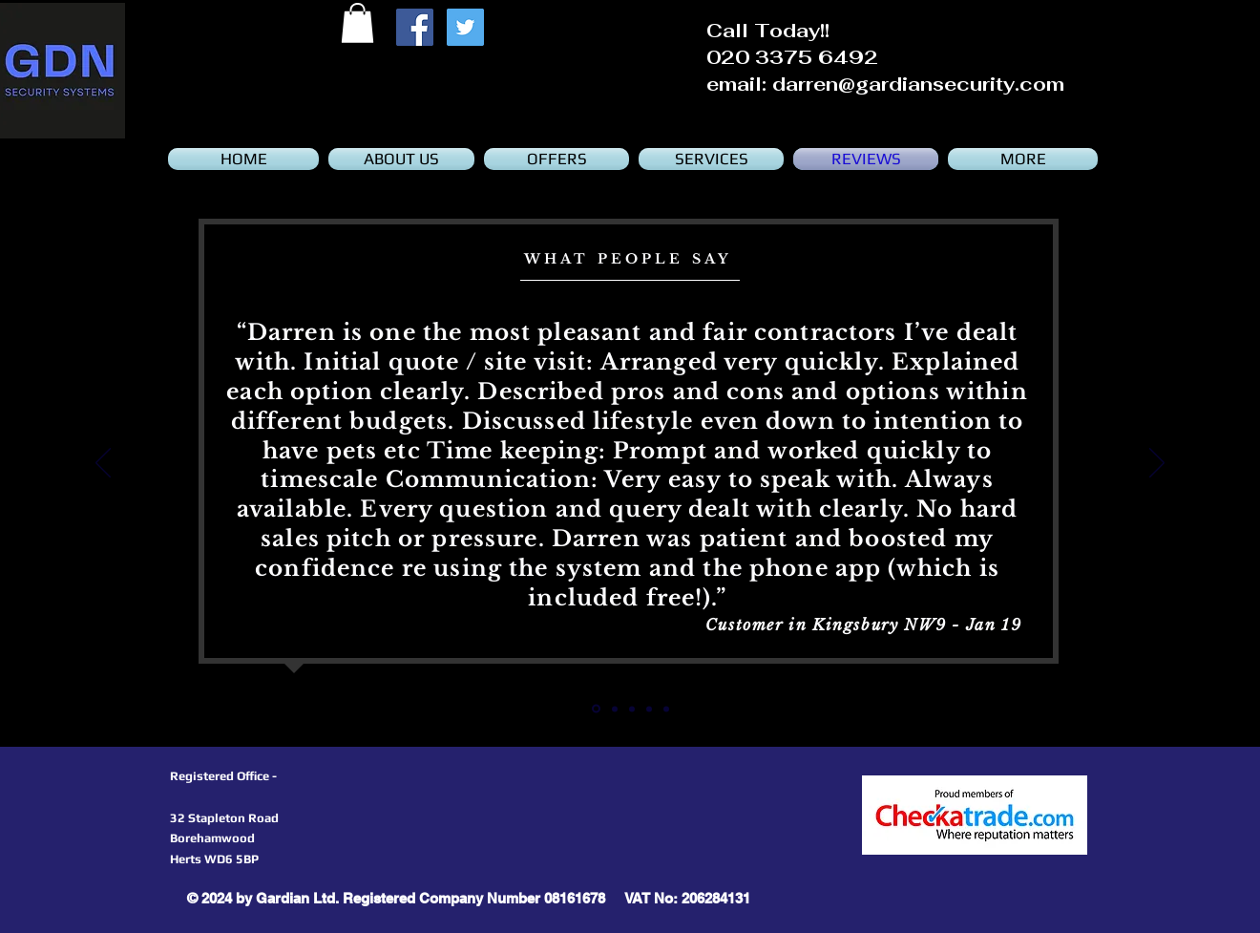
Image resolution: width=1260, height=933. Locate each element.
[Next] (1157, 464)
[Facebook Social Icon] (414, 27)
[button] (357, 23)
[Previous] (103, 464)
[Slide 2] (632, 708)
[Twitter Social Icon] (465, 27)
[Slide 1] (615, 708)
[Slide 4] (666, 708)
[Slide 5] (596, 709)
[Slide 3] (649, 708)
